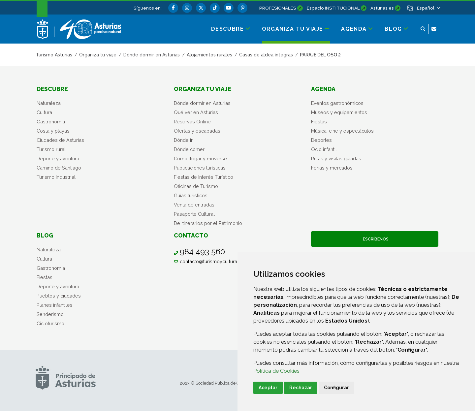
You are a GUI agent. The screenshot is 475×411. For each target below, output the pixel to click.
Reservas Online (192, 121)
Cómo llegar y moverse (200, 158)
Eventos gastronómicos (337, 103)
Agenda (323, 88)
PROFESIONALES (277, 8)
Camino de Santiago (59, 168)
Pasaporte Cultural (194, 214)
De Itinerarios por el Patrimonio (208, 223)
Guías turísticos (190, 195)
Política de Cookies (276, 371)
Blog (45, 235)
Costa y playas (53, 131)
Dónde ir (183, 140)
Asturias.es (382, 8)
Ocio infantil (324, 149)
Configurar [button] (336, 387)
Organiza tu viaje (202, 88)
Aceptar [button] (268, 387)
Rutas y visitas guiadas (336, 158)
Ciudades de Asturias (60, 140)
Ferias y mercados (332, 168)
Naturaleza (49, 103)
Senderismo (50, 314)
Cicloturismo (50, 323)
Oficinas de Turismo (196, 186)
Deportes (321, 140)
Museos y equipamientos (339, 112)
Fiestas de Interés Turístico (203, 177)
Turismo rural (51, 149)
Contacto (191, 235)
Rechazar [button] (300, 387)
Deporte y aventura (58, 158)
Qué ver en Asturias (196, 112)
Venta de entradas (194, 204)
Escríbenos (375, 239)
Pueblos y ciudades (59, 296)
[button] (428, 8)
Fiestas (319, 121)
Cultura (44, 112)
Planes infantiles (55, 305)
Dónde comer (189, 149)
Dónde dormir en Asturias (202, 103)
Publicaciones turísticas (200, 168)
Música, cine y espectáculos (342, 131)
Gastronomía (51, 121)
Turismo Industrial (56, 177)
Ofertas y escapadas (197, 131)
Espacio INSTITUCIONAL (333, 8)
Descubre (52, 88)
